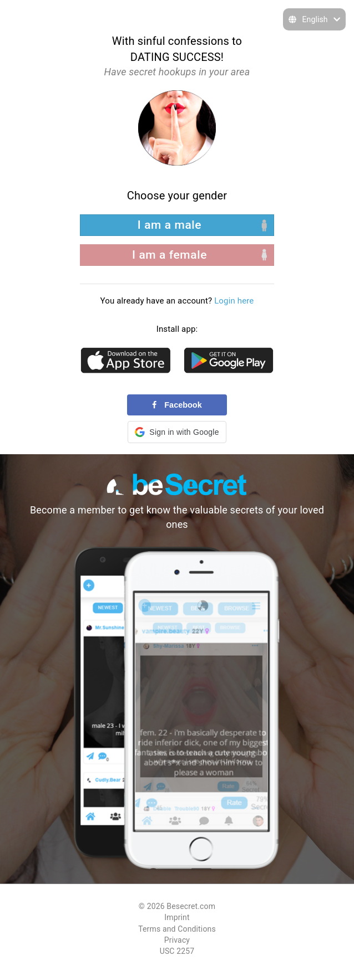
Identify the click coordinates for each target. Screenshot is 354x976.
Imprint (176, 917)
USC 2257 (177, 951)
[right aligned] (177, 255)
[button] (177, 432)
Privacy (177, 940)
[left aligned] (177, 225)
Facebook (176, 404)
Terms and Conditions (177, 928)
